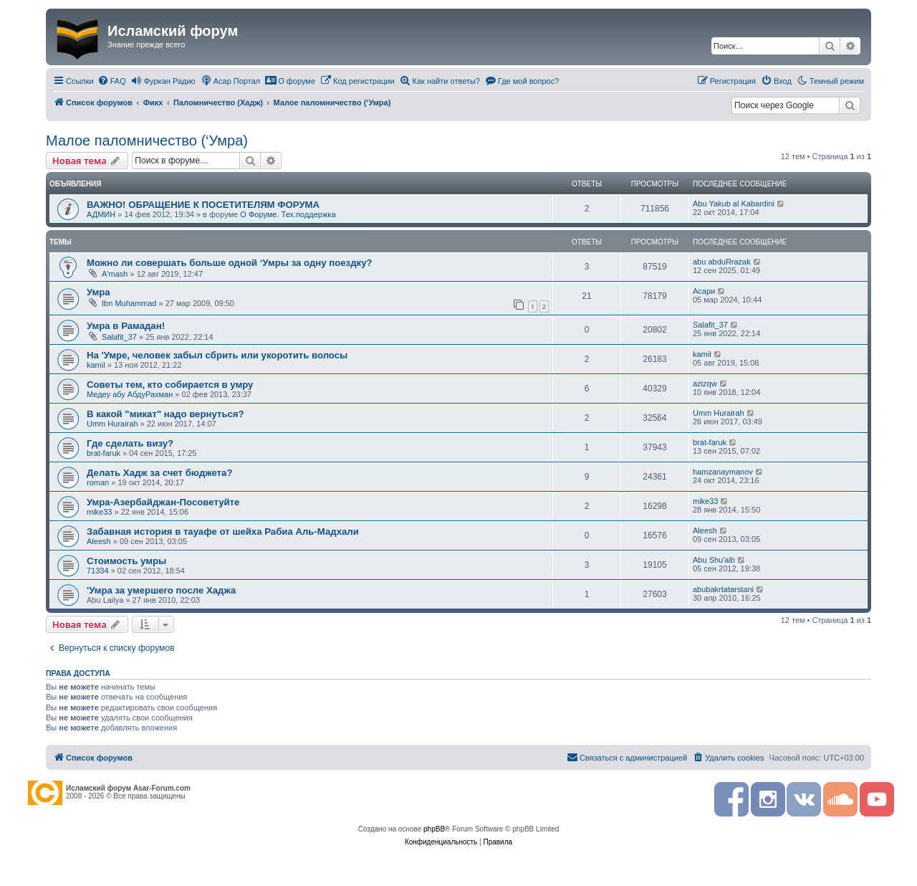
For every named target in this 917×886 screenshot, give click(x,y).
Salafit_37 (119, 337)
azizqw (705, 383)
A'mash (115, 274)
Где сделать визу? (130, 443)
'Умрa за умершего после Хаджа (161, 590)
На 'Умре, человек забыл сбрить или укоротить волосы (217, 355)
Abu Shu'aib (714, 560)
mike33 (99, 512)
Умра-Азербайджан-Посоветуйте (163, 502)
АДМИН (101, 214)
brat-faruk (103, 453)
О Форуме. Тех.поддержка (287, 214)
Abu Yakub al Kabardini (733, 203)
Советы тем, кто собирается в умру (170, 384)
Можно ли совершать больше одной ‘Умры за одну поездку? (230, 262)
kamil (96, 365)
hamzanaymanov (723, 471)
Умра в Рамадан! (126, 325)
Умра (98, 292)
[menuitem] (111, 81)
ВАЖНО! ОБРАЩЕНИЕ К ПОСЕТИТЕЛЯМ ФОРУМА (203, 204)
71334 (98, 570)
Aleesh (99, 541)
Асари (704, 291)
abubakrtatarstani (723, 589)
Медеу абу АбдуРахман (130, 394)
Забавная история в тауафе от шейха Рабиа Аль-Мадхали (223, 531)
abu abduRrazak (722, 261)
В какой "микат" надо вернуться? (165, 414)
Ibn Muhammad (129, 303)
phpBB (434, 829)
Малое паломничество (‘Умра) (147, 140)
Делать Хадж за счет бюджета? (159, 472)
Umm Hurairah (112, 423)
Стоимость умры (126, 561)
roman (98, 482)
